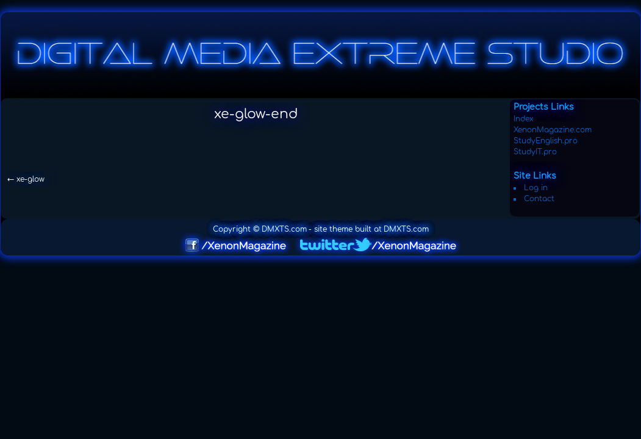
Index (524, 119)
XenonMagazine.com (553, 130)
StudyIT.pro (535, 152)
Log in (536, 188)
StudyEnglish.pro (546, 141)
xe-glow (26, 179)
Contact (539, 199)
